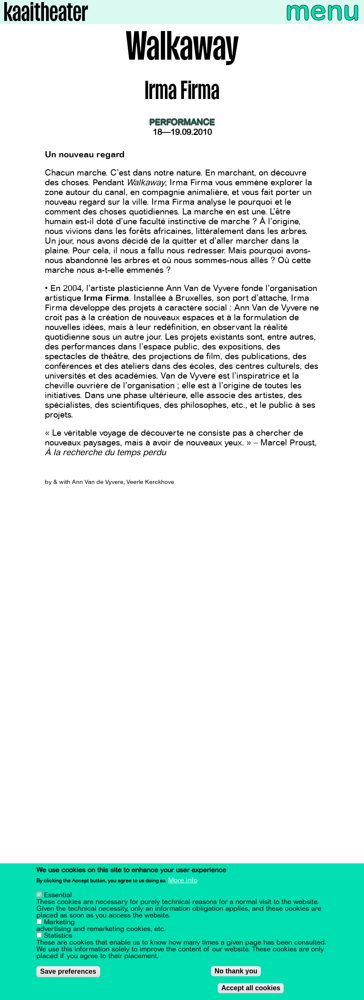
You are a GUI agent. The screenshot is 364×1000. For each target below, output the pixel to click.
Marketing (59, 922)
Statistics (58, 935)
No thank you (235, 971)
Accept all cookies (250, 988)
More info (182, 880)
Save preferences (68, 971)
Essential (58, 895)
